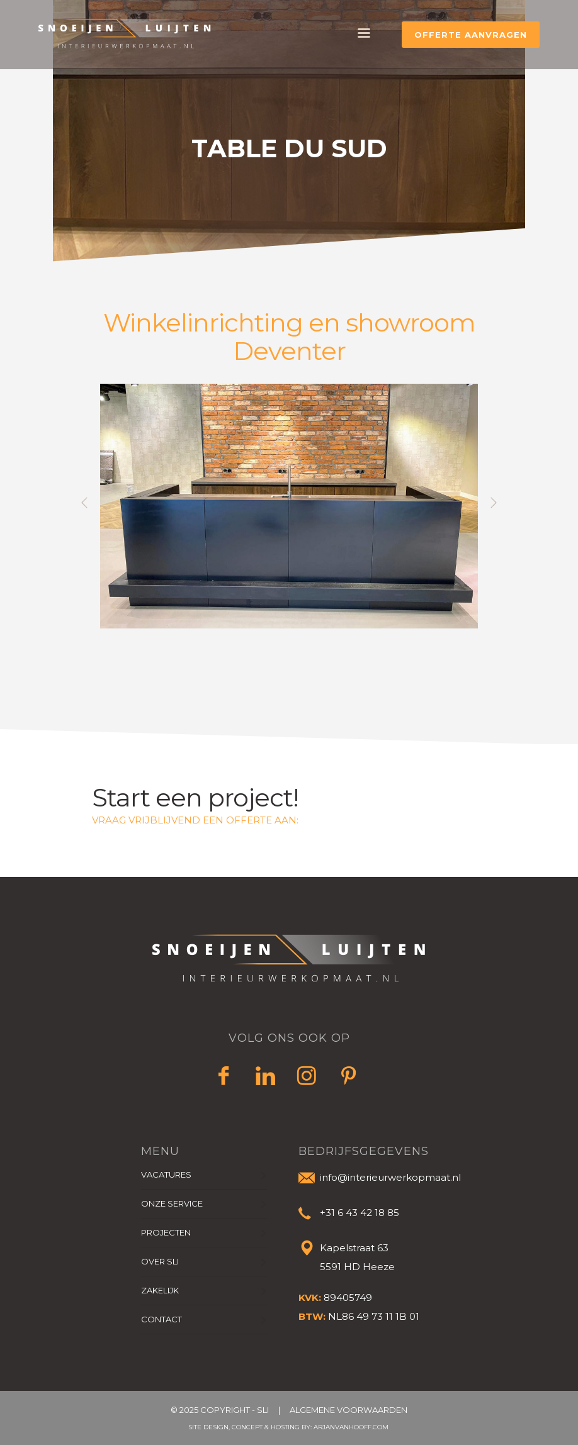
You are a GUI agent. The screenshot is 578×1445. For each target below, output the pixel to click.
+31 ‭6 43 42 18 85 (359, 1213)
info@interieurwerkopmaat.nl (390, 1177)
